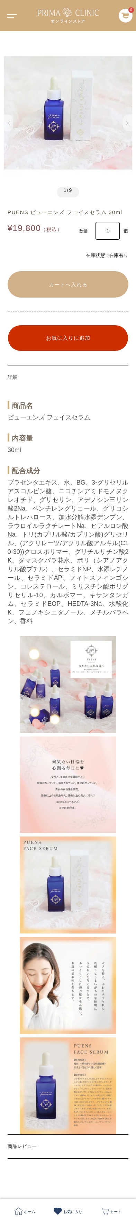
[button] (8, 123)
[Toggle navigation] (10, 15)
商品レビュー (22, 1146)
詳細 (12, 377)
